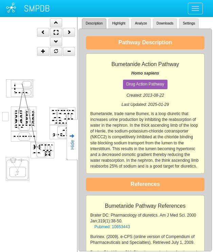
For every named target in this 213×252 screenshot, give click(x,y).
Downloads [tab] (165, 23)
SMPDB (37, 8)
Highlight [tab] (118, 23)
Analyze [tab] (141, 23)
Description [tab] (94, 23)
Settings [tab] (189, 23)
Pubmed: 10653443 (112, 226)
